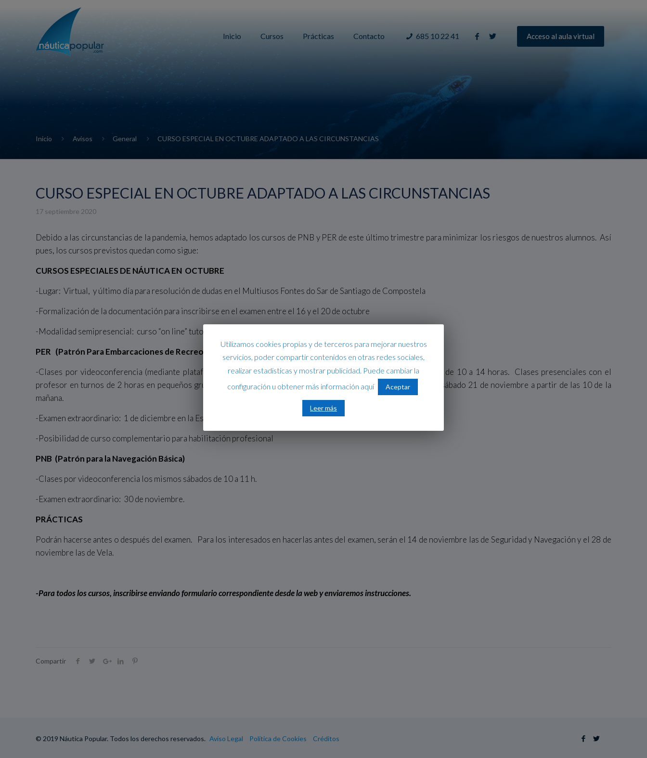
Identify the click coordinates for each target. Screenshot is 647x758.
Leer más (323, 408)
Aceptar (398, 387)
